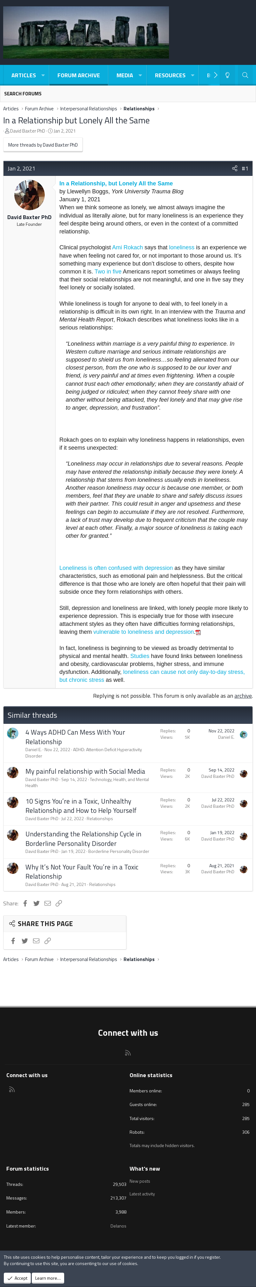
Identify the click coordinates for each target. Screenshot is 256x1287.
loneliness (181, 247)
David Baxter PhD (27, 131)
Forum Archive (78, 75)
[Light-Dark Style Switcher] (227, 75)
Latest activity (142, 1192)
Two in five (108, 271)
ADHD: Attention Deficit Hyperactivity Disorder (83, 752)
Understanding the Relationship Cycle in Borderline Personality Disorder (83, 838)
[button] (43, 75)
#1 (245, 168)
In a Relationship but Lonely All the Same (76, 120)
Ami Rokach (127, 247)
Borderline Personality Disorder (118, 851)
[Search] (245, 75)
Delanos (118, 1225)
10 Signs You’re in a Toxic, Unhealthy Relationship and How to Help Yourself (81, 805)
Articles (23, 75)
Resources (170, 75)
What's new (145, 1168)
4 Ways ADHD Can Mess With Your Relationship (75, 736)
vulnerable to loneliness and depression (143, 632)
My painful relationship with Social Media (85, 771)
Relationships (100, 818)
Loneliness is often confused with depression (116, 568)
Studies (139, 656)
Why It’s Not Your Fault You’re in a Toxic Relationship (81, 871)
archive (243, 695)
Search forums (23, 93)
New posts (140, 1180)
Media (125, 75)
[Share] (234, 168)
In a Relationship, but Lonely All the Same (116, 183)
